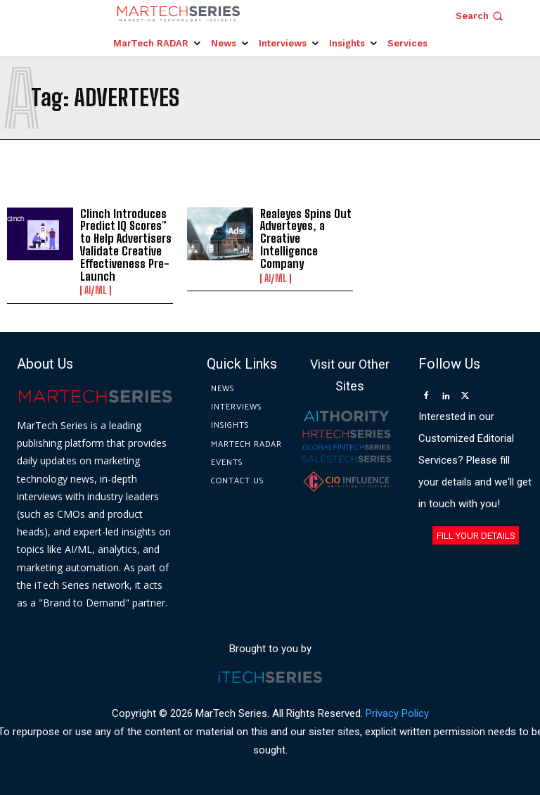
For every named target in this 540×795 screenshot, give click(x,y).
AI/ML (95, 290)
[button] (481, 16)
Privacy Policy (397, 712)
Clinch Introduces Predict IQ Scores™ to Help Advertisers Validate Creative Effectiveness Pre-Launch (124, 244)
